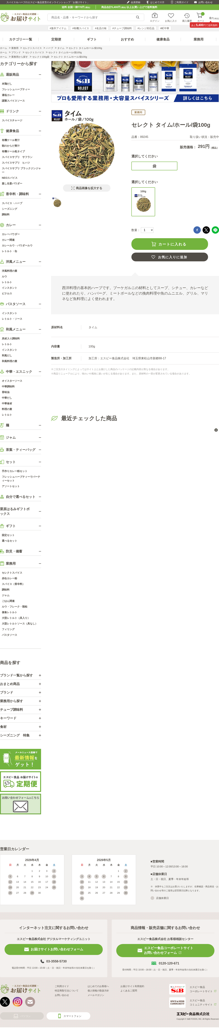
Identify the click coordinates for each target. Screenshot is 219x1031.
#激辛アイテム (58, 28)
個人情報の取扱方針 (98, 990)
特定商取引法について (66, 990)
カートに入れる (172, 244)
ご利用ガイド (181, 2)
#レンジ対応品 (146, 28)
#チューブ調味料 (122, 28)
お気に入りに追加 (172, 257)
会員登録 (135, 2)
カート (200, 17)
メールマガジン (96, 995)
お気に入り (171, 21)
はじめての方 (157, 2)
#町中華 (164, 28)
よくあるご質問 (128, 990)
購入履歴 (187, 21)
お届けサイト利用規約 (132, 986)
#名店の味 (101, 28)
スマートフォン (72, 1016)
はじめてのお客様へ (98, 986)
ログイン (155, 21)
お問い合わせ (205, 2)
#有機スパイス (80, 28)
